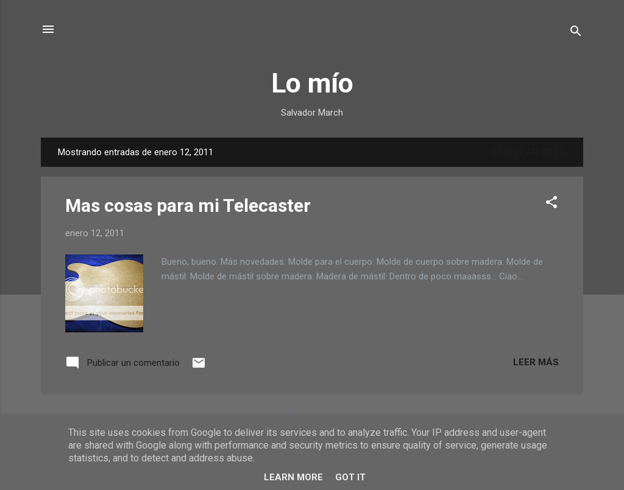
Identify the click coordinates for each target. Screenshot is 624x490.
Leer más (536, 362)
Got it (350, 477)
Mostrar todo (529, 152)
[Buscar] (576, 33)
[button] (551, 204)
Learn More (293, 477)
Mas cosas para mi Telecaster (188, 205)
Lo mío (312, 83)
